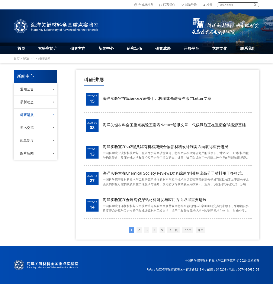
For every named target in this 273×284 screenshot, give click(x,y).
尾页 (200, 230)
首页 (21, 48)
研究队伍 (134, 48)
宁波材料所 (143, 5)
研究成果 (163, 48)
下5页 (188, 230)
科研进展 (44, 59)
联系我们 (167, 5)
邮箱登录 (189, 5)
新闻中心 (106, 48)
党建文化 (219, 48)
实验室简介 (47, 48)
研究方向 (78, 48)
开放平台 (191, 48)
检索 (207, 5)
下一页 (173, 230)
